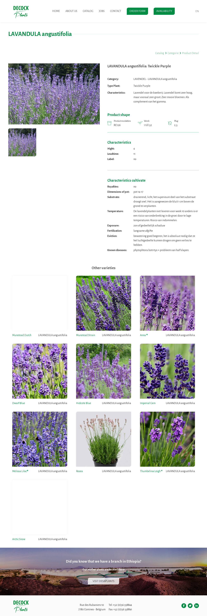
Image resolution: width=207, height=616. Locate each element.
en (197, 11)
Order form (137, 11)
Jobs (102, 11)
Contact (115, 11)
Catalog (88, 11)
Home (56, 11)
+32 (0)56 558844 (122, 605)
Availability (164, 11)
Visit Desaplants (103, 581)
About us (71, 11)
